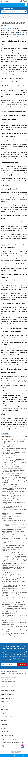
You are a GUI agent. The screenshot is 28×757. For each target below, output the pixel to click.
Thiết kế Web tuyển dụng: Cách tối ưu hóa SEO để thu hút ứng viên (13, 612)
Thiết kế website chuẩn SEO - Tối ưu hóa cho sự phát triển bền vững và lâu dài (14, 557)
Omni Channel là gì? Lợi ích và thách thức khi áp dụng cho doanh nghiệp (14, 463)
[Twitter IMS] (24, 1)
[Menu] (26, 4)
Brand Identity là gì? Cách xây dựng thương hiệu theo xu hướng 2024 (13, 499)
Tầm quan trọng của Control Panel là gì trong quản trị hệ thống (14, 634)
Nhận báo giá (22, 664)
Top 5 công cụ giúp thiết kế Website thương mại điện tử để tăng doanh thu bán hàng (13, 553)
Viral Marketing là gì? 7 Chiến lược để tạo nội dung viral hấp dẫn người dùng (14, 453)
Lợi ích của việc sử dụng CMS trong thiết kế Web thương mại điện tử (13, 619)
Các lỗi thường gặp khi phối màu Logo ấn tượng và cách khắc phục (13, 496)
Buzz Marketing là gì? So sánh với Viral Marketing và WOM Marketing (12, 456)
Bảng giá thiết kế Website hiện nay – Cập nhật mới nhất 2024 (14, 542)
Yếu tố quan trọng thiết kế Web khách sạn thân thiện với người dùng (14, 571)
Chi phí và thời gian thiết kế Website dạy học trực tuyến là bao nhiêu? (14, 503)
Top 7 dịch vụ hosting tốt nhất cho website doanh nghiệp (13, 637)
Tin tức (3, 17)
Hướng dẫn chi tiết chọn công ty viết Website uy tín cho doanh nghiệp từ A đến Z (14, 578)
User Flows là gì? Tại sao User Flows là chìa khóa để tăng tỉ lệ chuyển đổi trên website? (14, 478)
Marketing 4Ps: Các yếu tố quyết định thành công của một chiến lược (13, 471)
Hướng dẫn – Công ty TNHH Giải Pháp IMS (16, 16)
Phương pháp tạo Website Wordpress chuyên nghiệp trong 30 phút (14, 535)
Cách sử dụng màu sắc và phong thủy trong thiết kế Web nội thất (13, 514)
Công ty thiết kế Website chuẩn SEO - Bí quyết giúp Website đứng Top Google (14, 560)
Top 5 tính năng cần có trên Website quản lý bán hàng (13, 550)
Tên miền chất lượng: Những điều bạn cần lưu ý (14, 627)
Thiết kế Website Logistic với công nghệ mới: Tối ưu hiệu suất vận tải (14, 506)
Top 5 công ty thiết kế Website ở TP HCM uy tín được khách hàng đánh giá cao (14, 564)
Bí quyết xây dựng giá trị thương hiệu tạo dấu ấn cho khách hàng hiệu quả (14, 485)
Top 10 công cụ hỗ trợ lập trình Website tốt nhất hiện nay (13, 582)
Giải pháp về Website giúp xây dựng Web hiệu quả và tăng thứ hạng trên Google (14, 593)
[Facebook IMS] (21, 1)
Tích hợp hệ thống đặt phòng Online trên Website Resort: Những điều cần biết (13, 546)
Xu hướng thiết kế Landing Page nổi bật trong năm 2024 (14, 510)
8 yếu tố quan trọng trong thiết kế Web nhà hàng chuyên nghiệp (13, 575)
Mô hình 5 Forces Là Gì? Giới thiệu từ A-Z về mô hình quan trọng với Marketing (14, 474)
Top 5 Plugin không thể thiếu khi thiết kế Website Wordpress (12, 517)
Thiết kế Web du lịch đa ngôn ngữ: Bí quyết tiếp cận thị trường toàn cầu (13, 585)
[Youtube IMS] (26, 1)
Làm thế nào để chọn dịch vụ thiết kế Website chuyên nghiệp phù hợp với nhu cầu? (14, 528)
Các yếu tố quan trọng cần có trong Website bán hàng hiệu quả (14, 532)
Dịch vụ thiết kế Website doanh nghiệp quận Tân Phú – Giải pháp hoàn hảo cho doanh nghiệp (14, 441)
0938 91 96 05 (7, 1)
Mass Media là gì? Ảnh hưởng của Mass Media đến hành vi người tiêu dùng (14, 449)
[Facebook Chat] (22, 747)
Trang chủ (3, 16)
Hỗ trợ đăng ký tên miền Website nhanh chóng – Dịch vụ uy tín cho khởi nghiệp (14, 445)
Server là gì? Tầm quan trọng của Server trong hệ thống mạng (14, 630)
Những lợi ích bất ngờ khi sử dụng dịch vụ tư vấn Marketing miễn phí (14, 589)
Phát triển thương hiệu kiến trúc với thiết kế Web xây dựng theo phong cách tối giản (13, 605)
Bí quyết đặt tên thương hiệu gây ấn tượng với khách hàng (14, 481)
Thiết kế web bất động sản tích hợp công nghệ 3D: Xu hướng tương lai (14, 609)
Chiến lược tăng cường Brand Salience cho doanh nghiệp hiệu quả (13, 492)
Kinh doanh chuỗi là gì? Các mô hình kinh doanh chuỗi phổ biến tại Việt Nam (13, 460)
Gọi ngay (5, 755)
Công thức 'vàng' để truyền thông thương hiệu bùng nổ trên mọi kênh (14, 488)
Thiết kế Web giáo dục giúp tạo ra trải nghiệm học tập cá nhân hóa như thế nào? (14, 601)
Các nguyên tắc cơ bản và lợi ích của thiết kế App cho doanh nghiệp (14, 623)
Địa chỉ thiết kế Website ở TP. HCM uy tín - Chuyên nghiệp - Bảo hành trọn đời (13, 568)
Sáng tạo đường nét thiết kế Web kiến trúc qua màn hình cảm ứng (14, 539)
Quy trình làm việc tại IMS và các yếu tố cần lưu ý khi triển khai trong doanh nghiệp (13, 521)
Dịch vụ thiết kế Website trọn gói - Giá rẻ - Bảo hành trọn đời (14, 524)
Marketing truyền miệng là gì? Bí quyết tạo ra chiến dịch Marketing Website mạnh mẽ (14, 467)
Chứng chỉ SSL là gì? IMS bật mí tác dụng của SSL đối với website (14, 616)
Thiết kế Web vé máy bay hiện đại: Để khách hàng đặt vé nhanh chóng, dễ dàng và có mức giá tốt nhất (14, 597)
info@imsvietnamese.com (10, 677)
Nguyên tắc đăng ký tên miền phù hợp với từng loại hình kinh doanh (14, 437)
